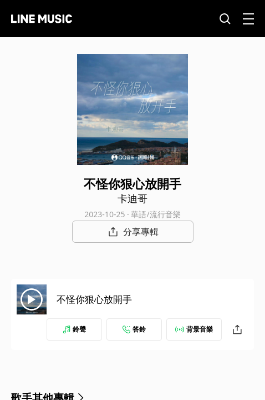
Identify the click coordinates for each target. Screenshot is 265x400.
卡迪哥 (132, 198)
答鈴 (134, 329)
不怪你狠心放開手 (94, 299)
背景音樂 (194, 329)
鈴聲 (74, 329)
